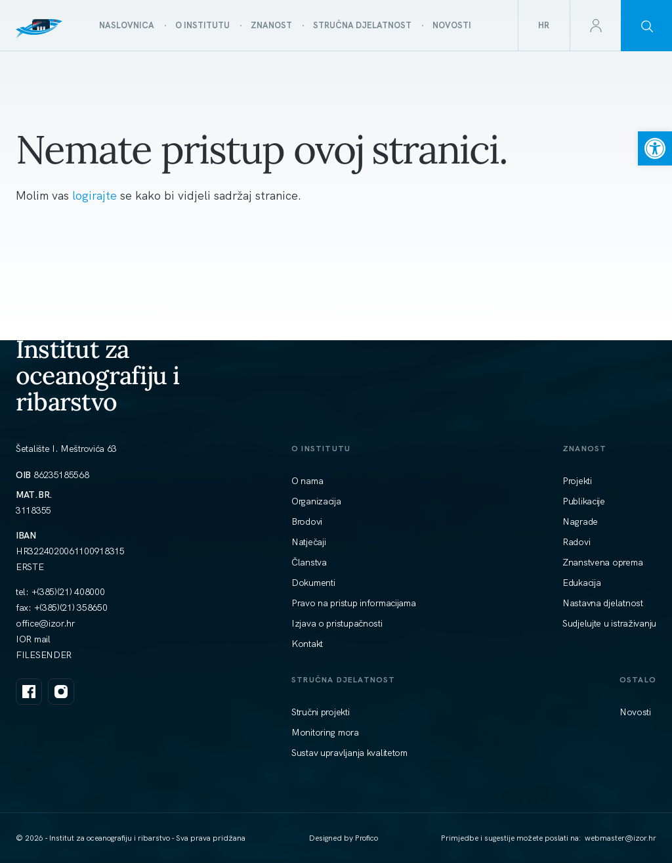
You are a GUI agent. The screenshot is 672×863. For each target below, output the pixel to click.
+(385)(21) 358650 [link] (71, 607)
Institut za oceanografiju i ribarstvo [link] (98, 375)
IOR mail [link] (33, 639)
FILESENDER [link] (44, 655)
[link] (655, 148)
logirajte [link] (96, 195)
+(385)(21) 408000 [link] (68, 592)
